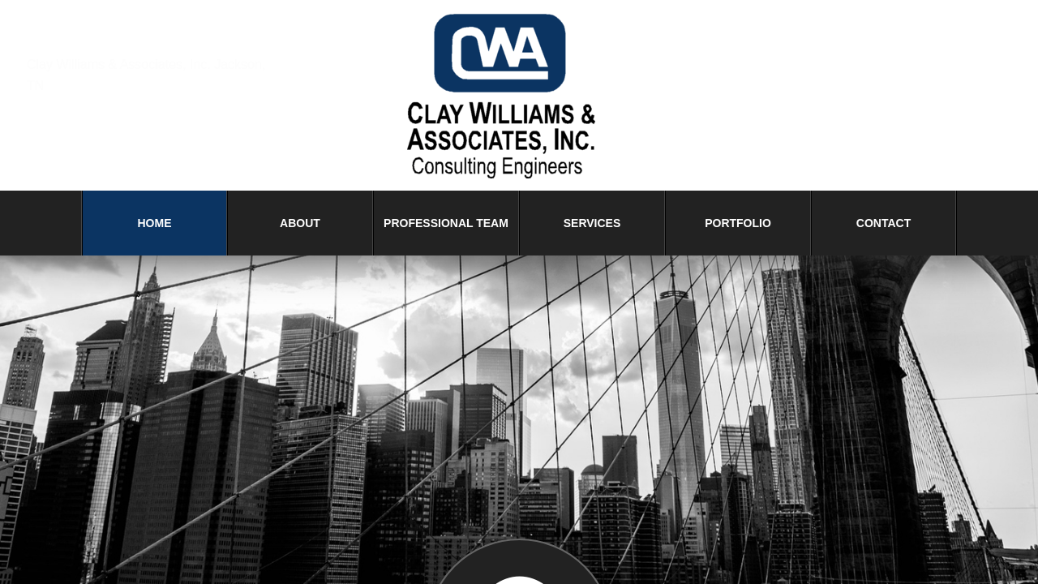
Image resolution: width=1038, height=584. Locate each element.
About (300, 223)
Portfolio (738, 223)
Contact (883, 223)
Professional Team (446, 223)
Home (155, 223)
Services (592, 223)
